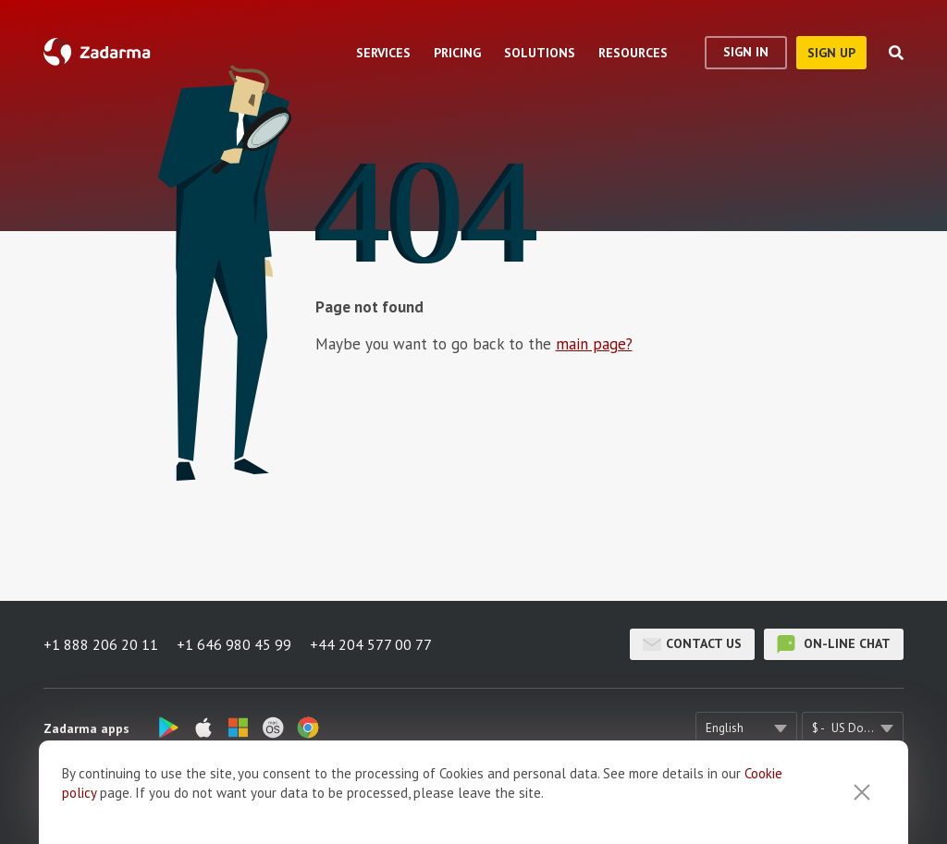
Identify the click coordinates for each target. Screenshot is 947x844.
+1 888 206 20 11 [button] (100, 644)
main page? (594, 344)
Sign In (746, 51)
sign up (831, 52)
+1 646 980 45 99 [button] (234, 644)
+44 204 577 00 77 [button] (371, 644)
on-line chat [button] (834, 644)
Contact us (692, 644)
